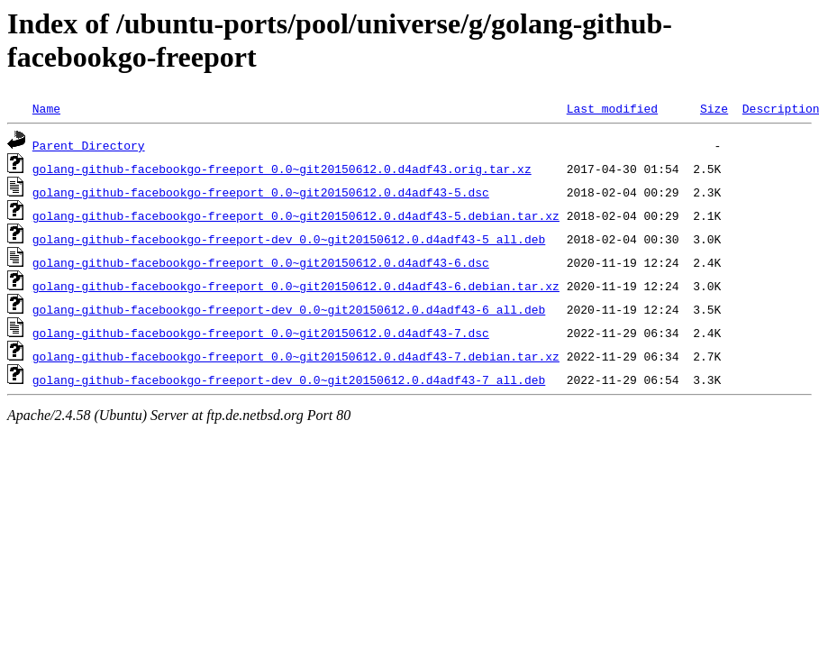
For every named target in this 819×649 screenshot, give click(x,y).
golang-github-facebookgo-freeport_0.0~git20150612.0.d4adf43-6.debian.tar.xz (296, 286)
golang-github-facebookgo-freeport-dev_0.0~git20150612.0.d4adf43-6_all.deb (288, 309)
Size (714, 108)
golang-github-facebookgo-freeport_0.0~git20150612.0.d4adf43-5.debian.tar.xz (296, 215)
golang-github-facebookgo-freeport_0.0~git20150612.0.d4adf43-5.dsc (260, 192)
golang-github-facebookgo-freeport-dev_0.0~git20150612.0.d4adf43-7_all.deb (288, 379)
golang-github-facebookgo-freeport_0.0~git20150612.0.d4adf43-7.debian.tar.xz (296, 356)
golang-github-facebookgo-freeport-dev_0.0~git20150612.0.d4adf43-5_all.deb (288, 239)
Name (46, 108)
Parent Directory (88, 145)
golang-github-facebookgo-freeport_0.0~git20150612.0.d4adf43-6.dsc (260, 262)
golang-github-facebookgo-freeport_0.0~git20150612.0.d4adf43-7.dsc (260, 332)
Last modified (612, 108)
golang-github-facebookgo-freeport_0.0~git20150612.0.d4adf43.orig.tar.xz (282, 168)
